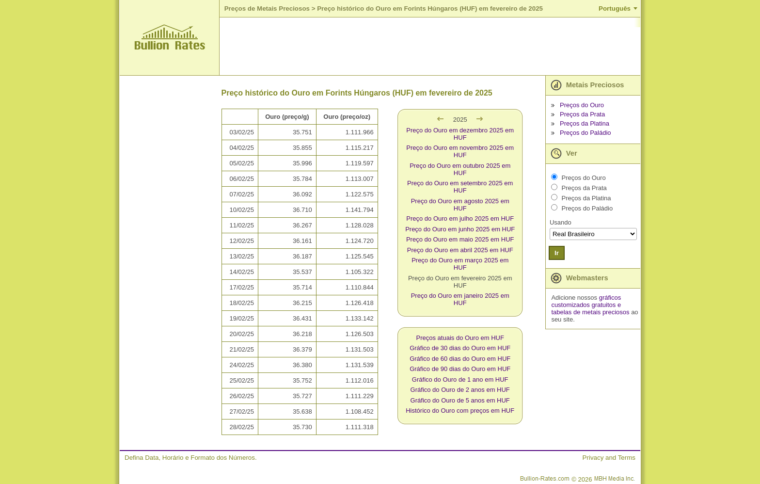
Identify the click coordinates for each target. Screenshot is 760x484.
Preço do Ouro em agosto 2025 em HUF (460, 204)
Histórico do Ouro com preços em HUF (460, 410)
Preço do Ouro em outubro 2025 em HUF (460, 169)
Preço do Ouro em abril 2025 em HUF (460, 250)
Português (615, 8)
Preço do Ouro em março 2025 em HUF (460, 264)
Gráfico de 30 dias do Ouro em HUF (460, 348)
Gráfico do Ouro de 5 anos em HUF (460, 400)
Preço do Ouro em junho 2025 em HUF (460, 229)
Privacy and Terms (609, 457)
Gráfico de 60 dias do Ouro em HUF (460, 358)
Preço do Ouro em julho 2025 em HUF (460, 218)
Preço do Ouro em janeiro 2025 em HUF (460, 299)
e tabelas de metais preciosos (590, 308)
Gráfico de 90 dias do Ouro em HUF (460, 368)
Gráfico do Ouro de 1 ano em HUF (460, 379)
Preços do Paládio (585, 132)
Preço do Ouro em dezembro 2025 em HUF (460, 134)
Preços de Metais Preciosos (267, 8)
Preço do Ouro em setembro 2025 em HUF (460, 186)
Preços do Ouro (582, 105)
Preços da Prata (582, 114)
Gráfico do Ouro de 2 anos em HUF (460, 389)
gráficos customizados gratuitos (586, 301)
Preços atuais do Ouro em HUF (460, 337)
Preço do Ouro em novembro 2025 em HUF (460, 151)
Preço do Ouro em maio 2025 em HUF (460, 239)
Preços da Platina (584, 123)
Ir (556, 253)
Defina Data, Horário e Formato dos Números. (191, 457)
